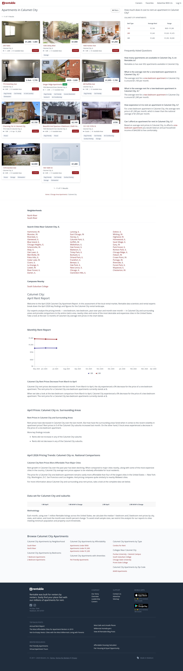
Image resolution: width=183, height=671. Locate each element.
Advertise (116, 596)
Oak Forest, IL (76, 247)
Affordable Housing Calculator (105, 645)
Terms (52, 658)
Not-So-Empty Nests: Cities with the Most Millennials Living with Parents (57, 632)
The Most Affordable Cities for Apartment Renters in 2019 (51, 629)
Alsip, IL (30, 249)
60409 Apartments (120, 571)
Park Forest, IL (119, 247)
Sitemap (116, 599)
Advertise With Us (164, 3)
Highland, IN (118, 237)
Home (47, 194)
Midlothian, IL (76, 244)
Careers (138, 3)
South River (32, 218)
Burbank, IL (75, 255)
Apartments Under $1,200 (80, 551)
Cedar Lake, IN (33, 260)
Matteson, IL (75, 249)
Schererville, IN (33, 247)
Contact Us (117, 594)
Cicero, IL (31, 262)
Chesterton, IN (119, 270)
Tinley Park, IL (76, 252)
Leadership (96, 599)
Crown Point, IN (119, 257)
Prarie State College (120, 562)
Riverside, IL (118, 262)
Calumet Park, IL (77, 239)
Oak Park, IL (75, 265)
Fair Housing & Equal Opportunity (106, 648)
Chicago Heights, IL (35, 244)
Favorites (150, 3)
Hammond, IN (33, 231)
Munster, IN (32, 234)
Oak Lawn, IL (32, 252)
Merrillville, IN (33, 255)
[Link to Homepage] (8, 3)
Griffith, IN (74, 242)
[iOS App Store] (141, 597)
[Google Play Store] (141, 608)
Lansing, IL (74, 231)
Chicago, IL (74, 270)
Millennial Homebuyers (102, 628)
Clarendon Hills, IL (78, 272)
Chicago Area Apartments (59, 194)
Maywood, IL (118, 267)
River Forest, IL (33, 270)
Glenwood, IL (33, 239)
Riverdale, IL (32, 237)
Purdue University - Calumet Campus (127, 554)
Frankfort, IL (75, 260)
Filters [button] (115, 10)
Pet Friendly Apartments (79, 560)
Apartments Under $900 (79, 545)
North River (32, 215)
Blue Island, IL (33, 242)
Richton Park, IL (119, 249)
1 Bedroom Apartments (36, 557)
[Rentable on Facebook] (31, 606)
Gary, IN (116, 244)
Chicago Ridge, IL (120, 252)
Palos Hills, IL (33, 257)
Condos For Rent (119, 545)
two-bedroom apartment (155, 94)
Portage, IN (118, 260)
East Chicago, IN (77, 234)
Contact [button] (35, 50)
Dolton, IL (117, 231)
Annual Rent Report (37, 626)
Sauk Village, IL (119, 242)
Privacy (74, 658)
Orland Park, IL (76, 257)
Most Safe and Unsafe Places (105, 625)
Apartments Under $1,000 (80, 548)
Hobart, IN (117, 255)
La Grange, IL (33, 265)
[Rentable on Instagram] (35, 606)
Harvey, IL (74, 237)
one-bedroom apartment (155, 78)
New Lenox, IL (76, 267)
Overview (95, 596)
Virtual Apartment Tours (39, 649)
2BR (128, 33)
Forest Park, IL (119, 265)
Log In (178, 3)
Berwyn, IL (74, 262)
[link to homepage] (59, 589)
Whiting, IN (117, 234)
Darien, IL (31, 272)
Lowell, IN (31, 267)
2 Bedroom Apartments (36, 560)
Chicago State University (122, 560)
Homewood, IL (119, 239)
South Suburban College (37, 286)
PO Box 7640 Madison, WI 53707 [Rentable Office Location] (37, 609)
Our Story (95, 594)
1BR (128, 28)
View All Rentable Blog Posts (104, 631)
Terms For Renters (63, 658)
